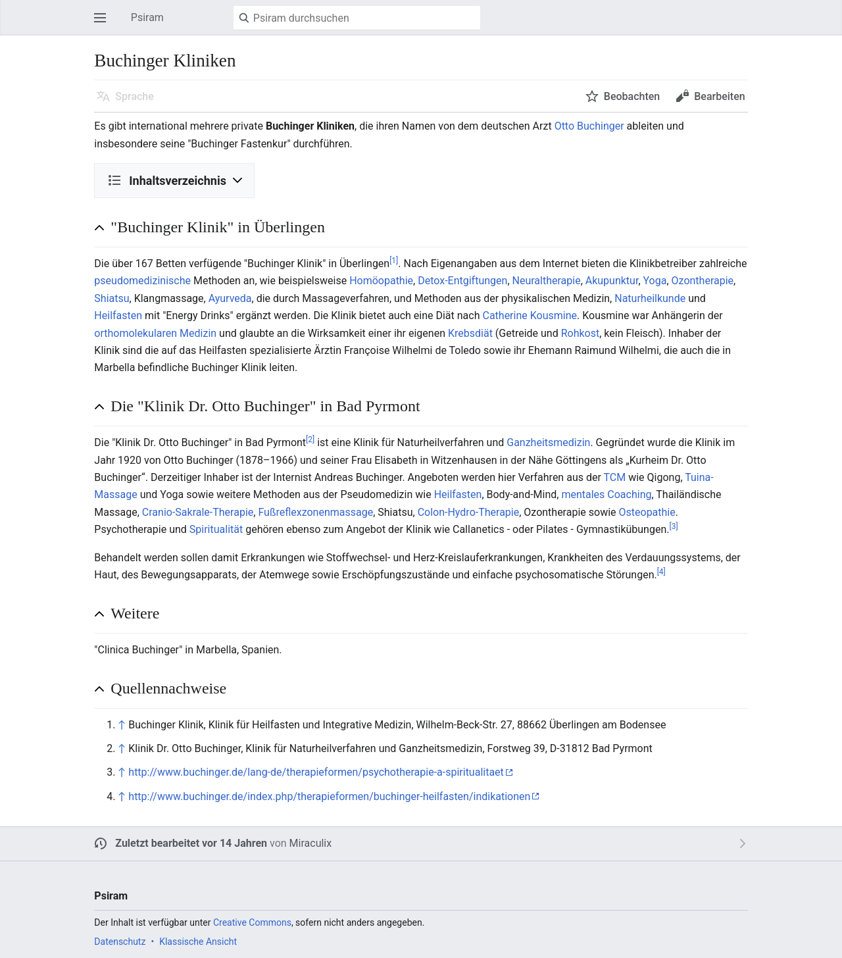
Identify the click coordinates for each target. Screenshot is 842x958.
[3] (673, 526)
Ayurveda (230, 298)
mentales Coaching (606, 494)
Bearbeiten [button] (719, 96)
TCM (615, 477)
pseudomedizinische (142, 280)
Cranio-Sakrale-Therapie (197, 512)
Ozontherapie (702, 280)
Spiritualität (216, 529)
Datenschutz (119, 941)
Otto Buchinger (589, 126)
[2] (310, 439)
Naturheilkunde (649, 298)
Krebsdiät (470, 333)
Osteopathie (647, 512)
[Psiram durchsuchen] (357, 18)
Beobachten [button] (632, 96)
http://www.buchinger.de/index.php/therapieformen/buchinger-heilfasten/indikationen (329, 796)
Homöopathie (381, 280)
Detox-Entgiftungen (462, 280)
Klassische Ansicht (198, 941)
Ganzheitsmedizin (548, 442)
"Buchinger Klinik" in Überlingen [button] (218, 227)
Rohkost (580, 333)
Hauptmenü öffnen (103, 24)
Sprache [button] (134, 96)
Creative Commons (252, 922)
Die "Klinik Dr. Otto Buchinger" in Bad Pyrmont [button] (265, 406)
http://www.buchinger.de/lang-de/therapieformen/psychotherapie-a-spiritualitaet (316, 772)
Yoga (655, 280)
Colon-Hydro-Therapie (469, 512)
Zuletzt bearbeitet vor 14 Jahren (191, 843)
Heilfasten (118, 315)
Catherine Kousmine (529, 315)
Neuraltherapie (546, 280)
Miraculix (310, 843)
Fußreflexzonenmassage (315, 512)
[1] (393, 260)
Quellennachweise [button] (168, 688)
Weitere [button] (135, 613)
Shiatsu (111, 298)
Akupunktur (612, 280)
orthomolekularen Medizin (155, 333)
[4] (661, 571)
